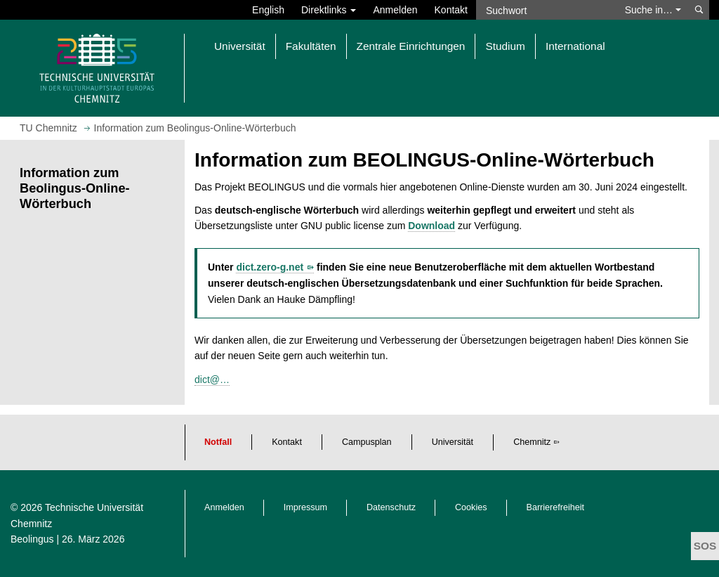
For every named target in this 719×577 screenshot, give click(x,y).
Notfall (218, 442)
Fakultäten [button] (311, 46)
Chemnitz (531, 442)
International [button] (575, 46)
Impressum (305, 507)
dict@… (212, 379)
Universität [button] (239, 46)
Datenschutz (391, 507)
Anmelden (395, 9)
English (268, 9)
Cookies (471, 507)
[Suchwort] (546, 10)
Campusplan (367, 442)
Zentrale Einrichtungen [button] (411, 46)
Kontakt (451, 9)
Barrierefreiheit (556, 507)
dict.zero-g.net (269, 267)
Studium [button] (505, 46)
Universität (453, 442)
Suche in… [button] (653, 9)
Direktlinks (328, 9)
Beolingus (32, 539)
